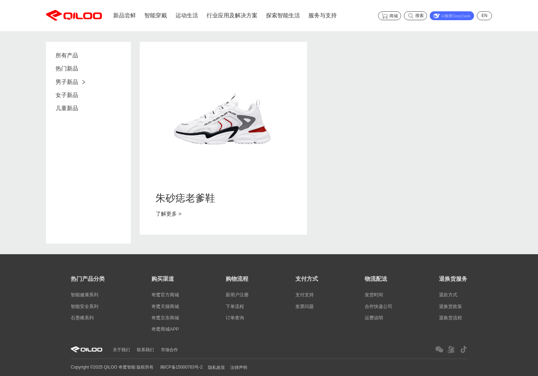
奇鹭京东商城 (165, 317)
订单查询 (235, 317)
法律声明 (238, 367)
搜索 (415, 15)
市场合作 (169, 349)
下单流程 (235, 306)
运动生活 (186, 15)
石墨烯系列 (82, 317)
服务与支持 (322, 15)
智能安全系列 (84, 306)
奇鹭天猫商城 (165, 306)
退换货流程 (450, 317)
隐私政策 (216, 367)
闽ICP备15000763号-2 (181, 367)
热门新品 (67, 69)
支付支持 (304, 295)
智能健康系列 (84, 295)
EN (484, 15)
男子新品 (72, 82)
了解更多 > (168, 214)
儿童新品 (67, 109)
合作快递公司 (378, 306)
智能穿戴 (155, 15)
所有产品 (67, 55)
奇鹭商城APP (165, 329)
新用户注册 (237, 295)
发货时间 (374, 295)
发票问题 (304, 306)
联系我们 (145, 349)
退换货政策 (450, 306)
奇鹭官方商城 (165, 295)
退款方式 (448, 295)
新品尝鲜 (124, 15)
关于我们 (121, 349)
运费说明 (374, 317)
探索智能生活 (283, 15)
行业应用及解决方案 (232, 15)
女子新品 (67, 95)
